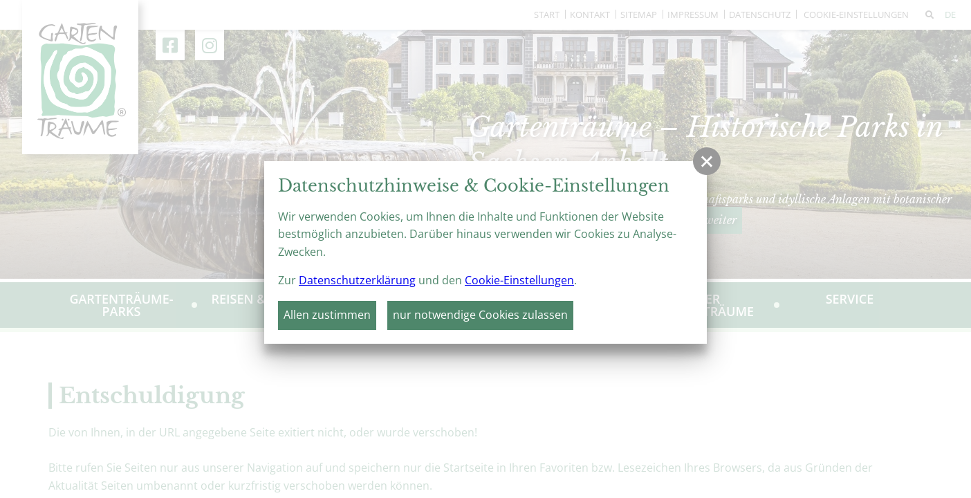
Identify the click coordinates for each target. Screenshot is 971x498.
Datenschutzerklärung (357, 280)
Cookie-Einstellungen (519, 280)
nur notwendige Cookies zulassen (480, 314)
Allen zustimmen (327, 314)
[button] (707, 161)
